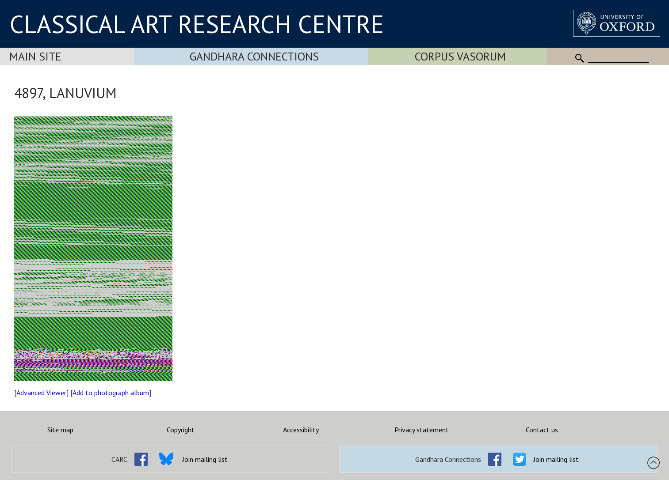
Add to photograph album (111, 392)
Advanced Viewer (41, 392)
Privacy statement (421, 429)
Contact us (542, 429)
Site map (60, 429)
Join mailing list (205, 459)
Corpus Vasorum (460, 56)
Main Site (35, 56)
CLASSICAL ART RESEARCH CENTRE (197, 24)
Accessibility (301, 429)
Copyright (181, 429)
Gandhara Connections (254, 56)
